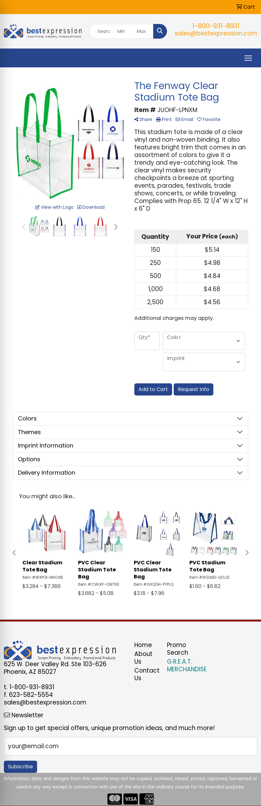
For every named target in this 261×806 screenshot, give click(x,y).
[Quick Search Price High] (143, 31)
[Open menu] (248, 58)
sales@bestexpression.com (216, 33)
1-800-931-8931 (216, 25)
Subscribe (20, 766)
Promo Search (177, 649)
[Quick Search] (101, 31)
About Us (143, 658)
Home (143, 645)
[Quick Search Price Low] (124, 31)
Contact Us (146, 674)
